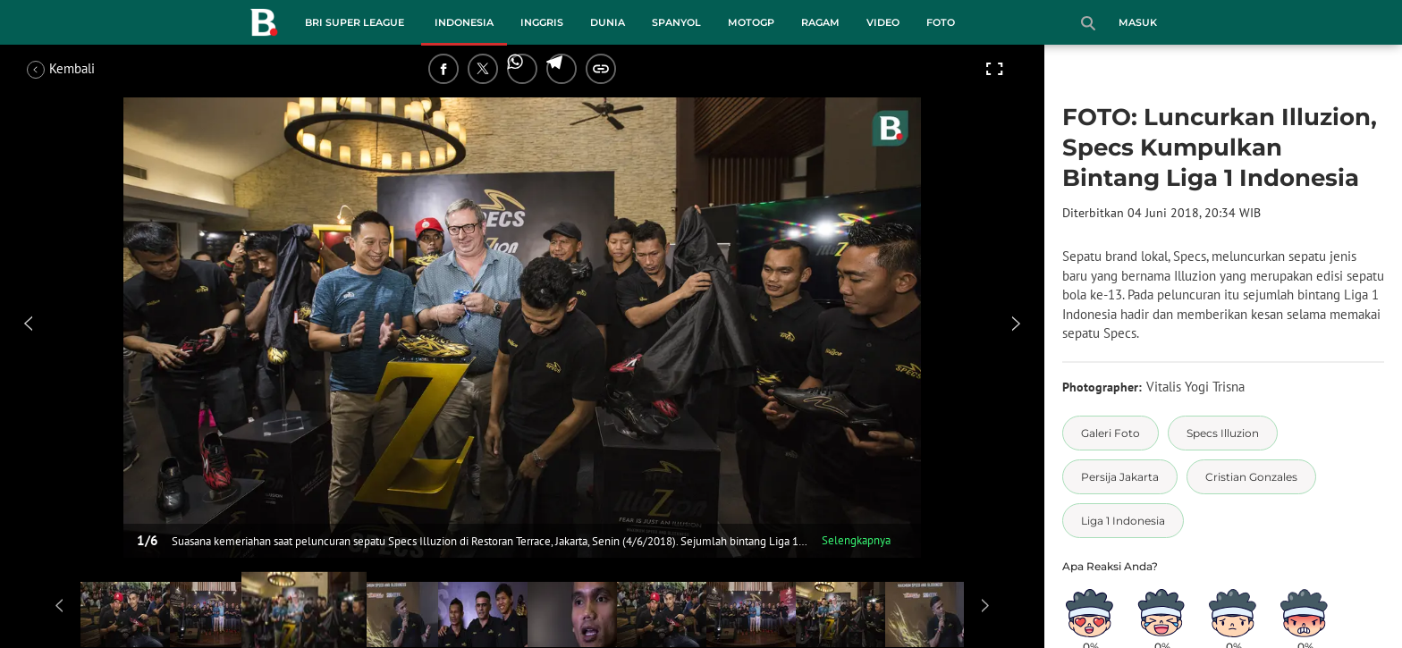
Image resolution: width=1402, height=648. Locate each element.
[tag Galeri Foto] (1110, 433)
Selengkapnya (856, 540)
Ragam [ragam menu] (820, 22)
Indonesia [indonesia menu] (464, 22)
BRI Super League (354, 22)
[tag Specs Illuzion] (1223, 433)
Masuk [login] (1138, 22)
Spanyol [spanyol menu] (676, 22)
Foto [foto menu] (940, 22)
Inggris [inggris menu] (541, 22)
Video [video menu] (882, 22)
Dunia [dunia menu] (607, 22)
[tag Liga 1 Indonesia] (1123, 520)
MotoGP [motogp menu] (751, 22)
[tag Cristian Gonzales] (1251, 476)
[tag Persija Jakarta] (1120, 476)
